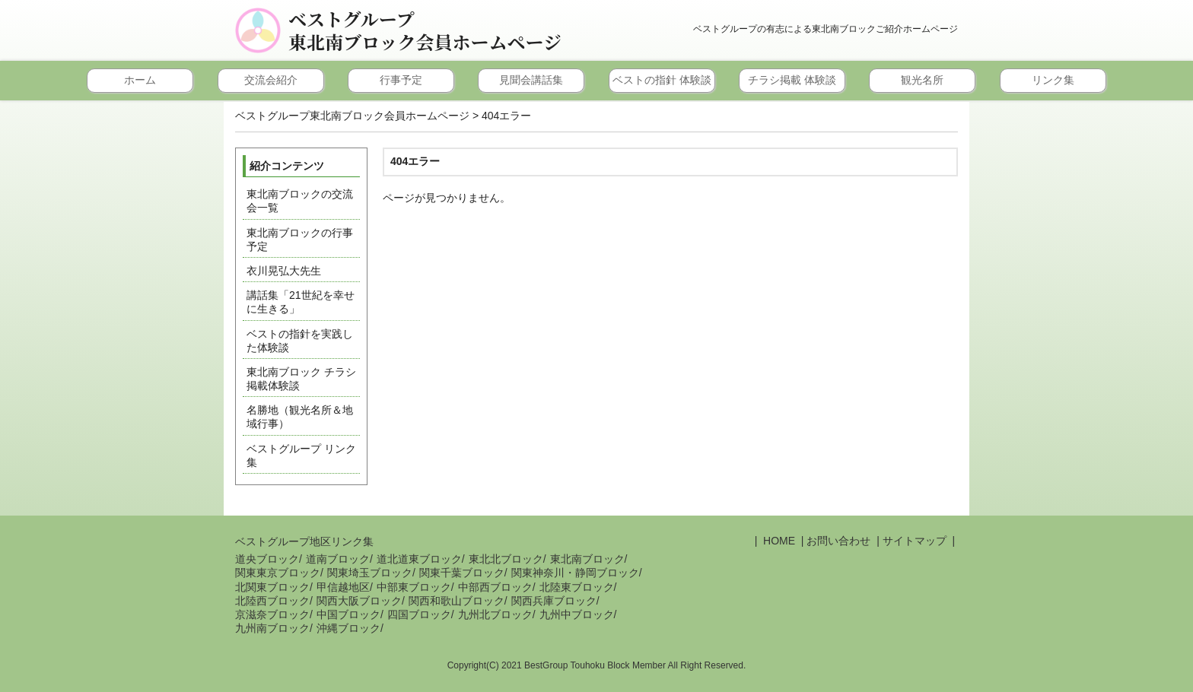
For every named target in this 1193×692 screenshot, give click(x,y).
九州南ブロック (272, 628)
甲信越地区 (343, 587)
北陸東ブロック (576, 587)
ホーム (140, 80)
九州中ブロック (576, 614)
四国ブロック (419, 614)
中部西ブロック (495, 587)
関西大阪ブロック (359, 601)
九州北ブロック (495, 614)
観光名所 (922, 80)
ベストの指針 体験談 (661, 80)
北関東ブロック (272, 587)
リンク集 (1053, 80)
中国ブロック (348, 614)
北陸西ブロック (272, 601)
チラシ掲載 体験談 (792, 80)
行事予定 (401, 80)
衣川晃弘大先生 (284, 271)
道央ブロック (267, 559)
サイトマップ (914, 541)
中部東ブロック (414, 587)
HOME (777, 541)
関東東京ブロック (277, 573)
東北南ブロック (587, 559)
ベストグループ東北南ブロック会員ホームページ (425, 30)
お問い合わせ (838, 541)
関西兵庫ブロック (553, 601)
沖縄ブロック (348, 628)
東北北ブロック (506, 559)
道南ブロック (338, 559)
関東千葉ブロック (461, 573)
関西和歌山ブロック (456, 601)
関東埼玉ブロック (369, 573)
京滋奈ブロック (272, 614)
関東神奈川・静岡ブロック (575, 573)
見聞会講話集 (531, 80)
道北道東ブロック (419, 559)
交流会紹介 (270, 80)
